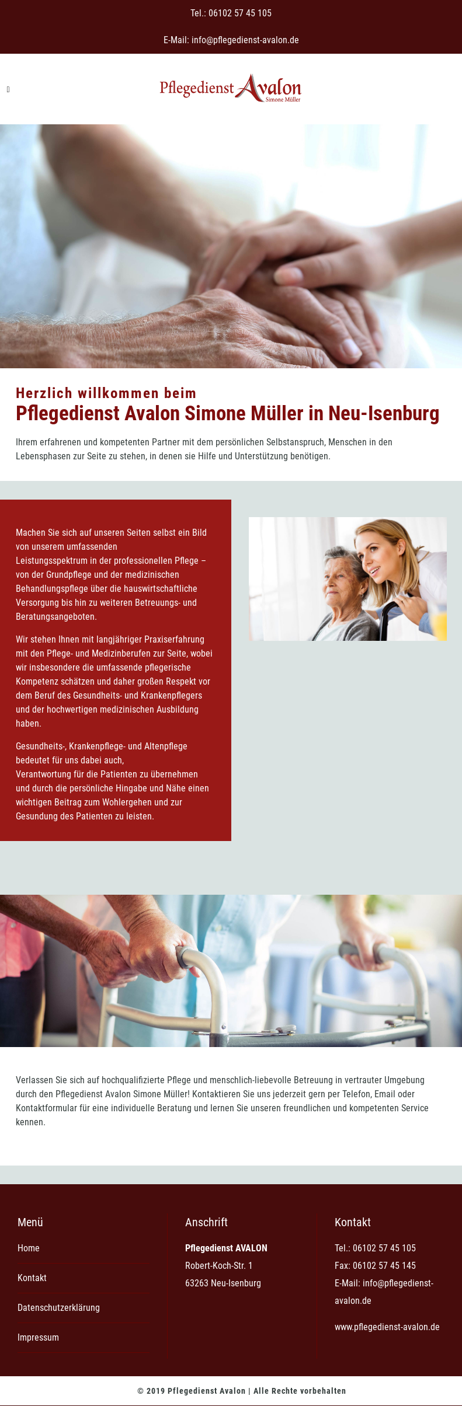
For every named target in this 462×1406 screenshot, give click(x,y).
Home (29, 1248)
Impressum (38, 1337)
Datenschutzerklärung (59, 1307)
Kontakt (32, 1277)
